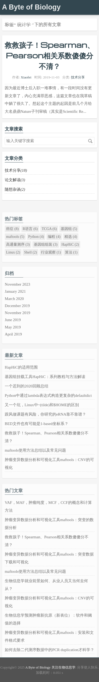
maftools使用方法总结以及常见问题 (35, 461)
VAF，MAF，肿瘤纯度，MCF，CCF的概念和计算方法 (48, 523)
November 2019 (17, 325)
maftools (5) (15, 249)
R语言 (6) (29, 242)
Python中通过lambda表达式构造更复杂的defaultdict (48, 410)
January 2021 (15, 305)
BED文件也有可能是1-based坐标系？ (36, 436)
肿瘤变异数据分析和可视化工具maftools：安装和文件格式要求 (49, 644)
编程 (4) (54, 249)
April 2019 (13, 345)
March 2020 (14, 312)
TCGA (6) (49, 242)
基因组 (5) (69, 242)
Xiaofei (26, 77)
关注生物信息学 (23, 21)
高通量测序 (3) (18, 257)
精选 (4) (70, 249)
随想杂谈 (15, 189)
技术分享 (78, 77)
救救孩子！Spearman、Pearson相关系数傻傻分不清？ (49, 55)
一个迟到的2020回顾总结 (26, 401)
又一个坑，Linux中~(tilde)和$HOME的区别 (42, 418)
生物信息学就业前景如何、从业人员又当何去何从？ (46, 596)
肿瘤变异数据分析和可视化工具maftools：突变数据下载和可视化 (49, 571)
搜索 (90, 141)
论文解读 (15, 180)
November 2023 (17, 299)
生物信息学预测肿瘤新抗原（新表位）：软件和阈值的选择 (48, 628)
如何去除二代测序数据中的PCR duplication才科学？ (49, 657)
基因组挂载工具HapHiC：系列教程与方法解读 (45, 392)
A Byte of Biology (31, 7)
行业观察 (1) (51, 264)
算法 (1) (71, 264)
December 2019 (17, 318)
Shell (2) (30, 264)
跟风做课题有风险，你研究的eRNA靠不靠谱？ (45, 427)
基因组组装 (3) (45, 257)
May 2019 (13, 338)
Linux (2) (13, 264)
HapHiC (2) (70, 257)
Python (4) (36, 249)
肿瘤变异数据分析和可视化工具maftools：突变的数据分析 (49, 539)
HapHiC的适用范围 (21, 383)
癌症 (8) (12, 242)
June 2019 (13, 332)
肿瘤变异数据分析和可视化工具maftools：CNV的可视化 (49, 472)
